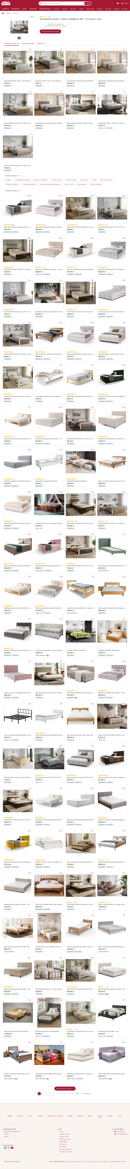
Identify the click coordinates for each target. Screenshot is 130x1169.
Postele (15, 13)
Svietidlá (40, 1116)
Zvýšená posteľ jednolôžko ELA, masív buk (80, 608)
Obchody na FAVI (64, 1134)
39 (61, 492)
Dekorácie (20, 1116)
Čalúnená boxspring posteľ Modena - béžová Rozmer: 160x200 (24, 989)
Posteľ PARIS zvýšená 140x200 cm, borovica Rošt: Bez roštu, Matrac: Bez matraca (92, 227)
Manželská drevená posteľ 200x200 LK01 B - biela (51, 820)
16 (30, 238)
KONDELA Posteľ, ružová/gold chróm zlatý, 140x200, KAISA (22, 693)
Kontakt (6, 1134)
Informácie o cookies (65, 1151)
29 (33, 17)
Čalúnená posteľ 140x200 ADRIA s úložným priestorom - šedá (86, 123)
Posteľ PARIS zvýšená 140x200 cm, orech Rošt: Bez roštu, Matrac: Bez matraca (92, 904)
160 (30, 195)
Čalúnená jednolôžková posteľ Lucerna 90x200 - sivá (84, 354)
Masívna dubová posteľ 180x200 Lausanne (111, 608)
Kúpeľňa (69, 1116)
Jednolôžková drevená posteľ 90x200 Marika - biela (51, 735)
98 (61, 195)
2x (49, 16)
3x (107, 225)
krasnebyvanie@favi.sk (13, 1131)
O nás (61, 1131)
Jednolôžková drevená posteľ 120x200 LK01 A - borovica (22, 439)
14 (124, 407)
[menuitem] (5, 9)
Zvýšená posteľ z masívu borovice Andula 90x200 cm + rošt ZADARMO (26, 777)
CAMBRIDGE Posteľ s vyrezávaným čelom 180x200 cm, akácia (55, 523)
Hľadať (88, 3)
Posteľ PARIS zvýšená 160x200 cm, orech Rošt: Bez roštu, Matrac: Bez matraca (29, 820)
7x (44, 267)
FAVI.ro (78, 1161)
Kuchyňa (60, 1116)
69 (61, 238)
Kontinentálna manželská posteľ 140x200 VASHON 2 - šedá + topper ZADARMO (60, 123)
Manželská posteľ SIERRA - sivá (108, 1031)
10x (76, 521)
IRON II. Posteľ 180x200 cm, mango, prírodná (112, 904)
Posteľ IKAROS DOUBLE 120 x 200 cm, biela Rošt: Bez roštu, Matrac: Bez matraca (30, 312)
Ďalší (77, 1093)
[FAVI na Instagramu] (8, 1148)
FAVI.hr (89, 1161)
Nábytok (10, 1116)
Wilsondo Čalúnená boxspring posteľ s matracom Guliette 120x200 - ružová (59, 566)
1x (44, 479)
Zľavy (120, 1116)
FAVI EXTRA (62, 1146)
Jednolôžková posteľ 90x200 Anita (46, 481)
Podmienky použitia (65, 1149)
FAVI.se (100, 1161)
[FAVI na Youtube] (12, 1148)
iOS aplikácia (120, 1131)
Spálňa (8, 13)
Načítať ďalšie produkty (64, 1088)
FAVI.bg (113, 1161)
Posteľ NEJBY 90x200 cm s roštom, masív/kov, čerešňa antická (55, 989)
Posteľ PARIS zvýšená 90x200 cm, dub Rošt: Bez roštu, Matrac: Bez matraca (91, 523)
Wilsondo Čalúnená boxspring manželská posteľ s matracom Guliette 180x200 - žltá (30, 862)
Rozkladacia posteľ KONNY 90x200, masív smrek (50, 1074)
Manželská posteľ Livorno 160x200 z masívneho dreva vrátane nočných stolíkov (60, 312)
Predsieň (110, 1116)
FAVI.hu (83, 1161)
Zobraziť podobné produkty (50, 31)
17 (93, 195)
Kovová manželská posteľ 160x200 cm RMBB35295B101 (21, 735)
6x (75, 267)
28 (30, 365)
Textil (30, 1116)
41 (61, 830)
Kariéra (6, 1136)
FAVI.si (124, 1161)
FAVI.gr (118, 1161)
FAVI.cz (67, 1161)
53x (13, 225)
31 (93, 322)
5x (12, 267)
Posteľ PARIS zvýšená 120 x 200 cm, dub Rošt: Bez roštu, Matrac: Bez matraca (91, 312)
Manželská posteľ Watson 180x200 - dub (17, 904)
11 (124, 365)
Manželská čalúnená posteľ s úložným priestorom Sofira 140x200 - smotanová (92, 1074)
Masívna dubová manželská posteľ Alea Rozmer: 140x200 (53, 354)
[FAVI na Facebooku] (5, 1148)
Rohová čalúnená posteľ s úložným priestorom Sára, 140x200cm (55, 650)
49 (124, 703)
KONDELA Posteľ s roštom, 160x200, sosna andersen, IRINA (54, 862)
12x (76, 225)
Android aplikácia (121, 1134)
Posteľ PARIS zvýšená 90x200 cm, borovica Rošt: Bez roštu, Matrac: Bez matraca (92, 1031)
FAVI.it (95, 1161)
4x (44, 352)
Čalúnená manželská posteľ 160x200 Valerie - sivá (20, 481)
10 (30, 534)
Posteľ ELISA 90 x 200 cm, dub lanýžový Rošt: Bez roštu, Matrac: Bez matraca (60, 81)
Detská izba (100, 1116)
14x (44, 225)
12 (30, 280)
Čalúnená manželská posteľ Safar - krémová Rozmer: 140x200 (55, 269)
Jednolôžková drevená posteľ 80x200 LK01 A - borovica (84, 396)
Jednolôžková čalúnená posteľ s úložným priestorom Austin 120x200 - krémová (60, 227)
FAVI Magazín (63, 1141)
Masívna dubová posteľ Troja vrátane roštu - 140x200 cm (85, 735)
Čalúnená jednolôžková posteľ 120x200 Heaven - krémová (53, 608)
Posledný (86, 1093)
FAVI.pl (73, 1161)
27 (61, 534)
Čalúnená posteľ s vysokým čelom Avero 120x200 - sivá (84, 777)
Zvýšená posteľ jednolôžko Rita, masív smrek (18, 1074)
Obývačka (80, 1116)
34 (61, 407)
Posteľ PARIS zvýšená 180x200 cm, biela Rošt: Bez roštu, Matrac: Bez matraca (91, 989)
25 (30, 449)
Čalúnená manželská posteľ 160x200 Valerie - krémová (84, 820)
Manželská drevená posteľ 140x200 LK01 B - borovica (21, 608)
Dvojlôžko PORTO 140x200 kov (76, 650)
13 (30, 492)
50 (93, 238)
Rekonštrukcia (50, 1116)
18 (93, 788)
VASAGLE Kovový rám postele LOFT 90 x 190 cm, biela (52, 947)
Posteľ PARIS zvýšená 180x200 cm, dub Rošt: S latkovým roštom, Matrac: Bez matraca (31, 269)
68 (124, 238)
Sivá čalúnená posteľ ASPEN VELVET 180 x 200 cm (51, 777)
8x (12, 309)
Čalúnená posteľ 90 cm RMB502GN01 (47, 1031)
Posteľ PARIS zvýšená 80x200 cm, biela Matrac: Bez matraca (23, 396)
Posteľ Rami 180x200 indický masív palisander (50, 904)
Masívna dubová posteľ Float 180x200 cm (80, 862)
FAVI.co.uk (106, 1161)
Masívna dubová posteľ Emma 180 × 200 (17, 947)
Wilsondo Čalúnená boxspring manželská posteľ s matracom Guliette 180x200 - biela (94, 269)
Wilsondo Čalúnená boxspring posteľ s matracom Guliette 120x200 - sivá (27, 227)
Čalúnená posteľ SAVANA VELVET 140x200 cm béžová (52, 693)
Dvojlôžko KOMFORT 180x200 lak (108, 650)
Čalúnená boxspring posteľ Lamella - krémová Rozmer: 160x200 (55, 439)
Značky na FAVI (64, 1136)
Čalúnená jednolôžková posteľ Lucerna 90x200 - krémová (22, 523)
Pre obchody (63, 1144)
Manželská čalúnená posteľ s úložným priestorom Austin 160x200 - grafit (27, 650)
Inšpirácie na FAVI (64, 1139)
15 (93, 280)
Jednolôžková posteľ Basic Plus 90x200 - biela (50, 396)
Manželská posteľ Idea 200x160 (77, 481)
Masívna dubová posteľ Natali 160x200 (16, 1031)
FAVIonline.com (9, 1161)
